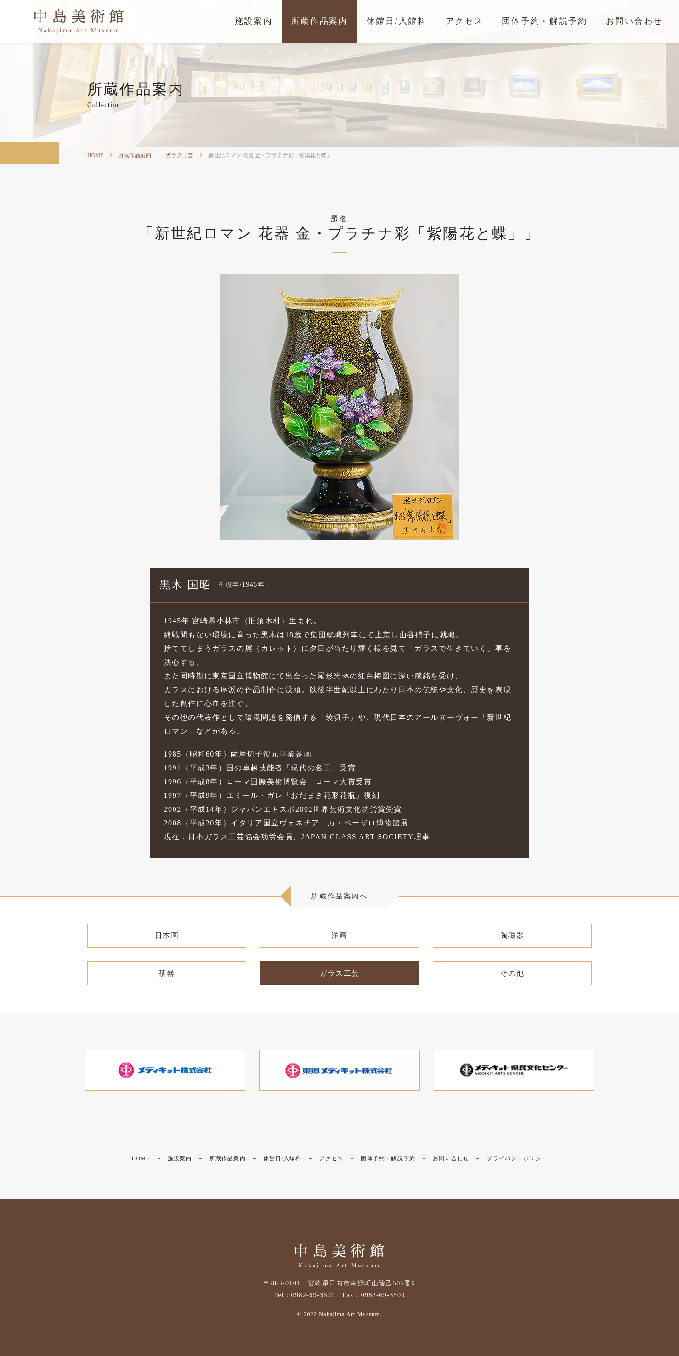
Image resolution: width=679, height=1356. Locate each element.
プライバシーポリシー (517, 1158)
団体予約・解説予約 (388, 1158)
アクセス (331, 1158)
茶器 (166, 973)
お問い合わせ (451, 1158)
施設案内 (180, 1158)
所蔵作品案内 (134, 155)
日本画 (167, 935)
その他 (512, 973)
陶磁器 (512, 935)
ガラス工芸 (179, 155)
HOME (95, 155)
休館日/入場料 (282, 1158)
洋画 (339, 935)
